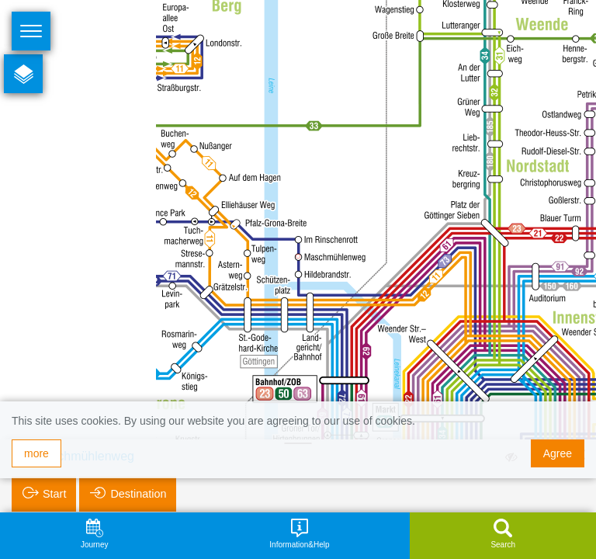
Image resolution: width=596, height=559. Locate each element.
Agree (557, 453)
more (36, 453)
